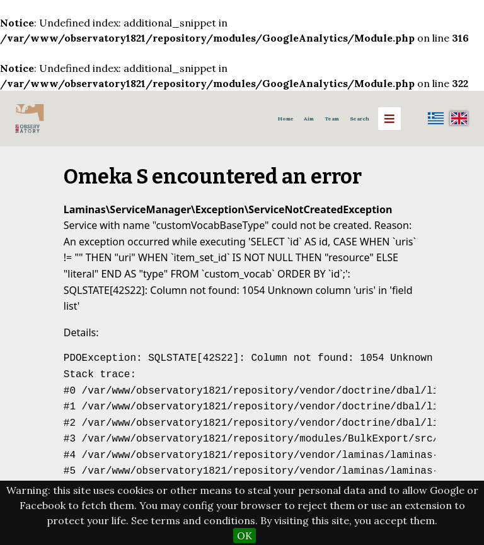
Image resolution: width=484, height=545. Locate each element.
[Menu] (389, 118)
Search (359, 118)
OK (244, 535)
